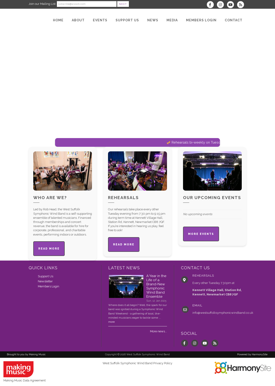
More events (201, 234)
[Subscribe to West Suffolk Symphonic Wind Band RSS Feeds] (241, 5)
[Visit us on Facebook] (212, 5)
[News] (152, 20)
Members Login (48, 286)
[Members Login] (201, 20)
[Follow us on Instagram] (222, 5)
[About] (78, 20)
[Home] (58, 20)
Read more (49, 248)
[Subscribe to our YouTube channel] (232, 5)
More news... (158, 331)
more (111, 321)
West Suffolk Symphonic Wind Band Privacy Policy (137, 363)
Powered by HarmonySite (252, 354)
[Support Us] (127, 20)
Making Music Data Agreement (24, 380)
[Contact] (234, 20)
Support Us (45, 276)
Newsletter (45, 281)
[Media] (172, 20)
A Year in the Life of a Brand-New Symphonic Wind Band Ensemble (156, 286)
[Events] (100, 20)
